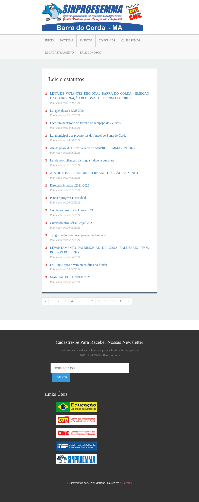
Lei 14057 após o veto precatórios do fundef (78, 265)
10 (112, 301)
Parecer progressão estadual (68, 197)
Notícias (66, 40)
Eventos (86, 40)
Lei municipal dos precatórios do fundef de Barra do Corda (88, 135)
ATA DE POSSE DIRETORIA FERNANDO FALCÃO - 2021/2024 (94, 173)
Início (49, 40)
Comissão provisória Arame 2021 (71, 210)
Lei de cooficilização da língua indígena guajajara (82, 160)
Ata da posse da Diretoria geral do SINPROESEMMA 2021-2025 (92, 148)
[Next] (128, 301)
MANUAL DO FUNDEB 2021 (70, 277)
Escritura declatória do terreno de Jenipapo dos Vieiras (85, 123)
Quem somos (130, 40)
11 (121, 301)
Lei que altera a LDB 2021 (67, 110)
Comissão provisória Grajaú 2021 (72, 223)
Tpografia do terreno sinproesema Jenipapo (78, 235)
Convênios (107, 40)
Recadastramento (59, 52)
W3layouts (125, 482)
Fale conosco (90, 52)
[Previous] (45, 301)
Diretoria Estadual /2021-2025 (69, 185)
